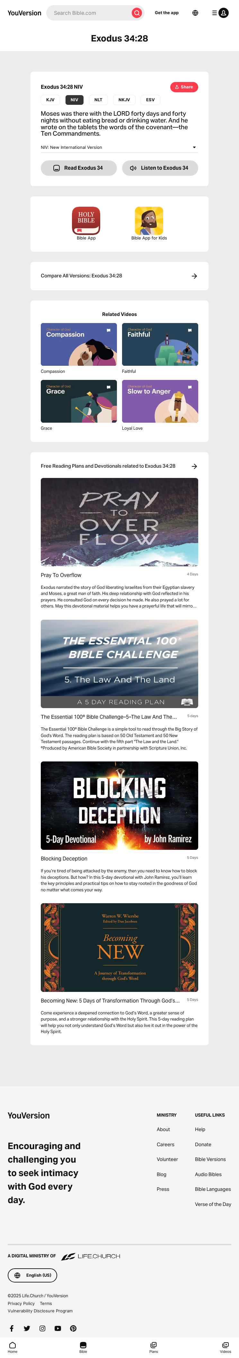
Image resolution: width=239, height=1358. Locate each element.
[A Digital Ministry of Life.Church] (119, 1253)
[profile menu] (219, 12)
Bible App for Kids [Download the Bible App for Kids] (149, 223)
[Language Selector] (195, 12)
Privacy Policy (21, 1303)
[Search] (87, 13)
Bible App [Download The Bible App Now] (86, 223)
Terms (46, 1303)
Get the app (167, 12)
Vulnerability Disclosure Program (40, 1310)
